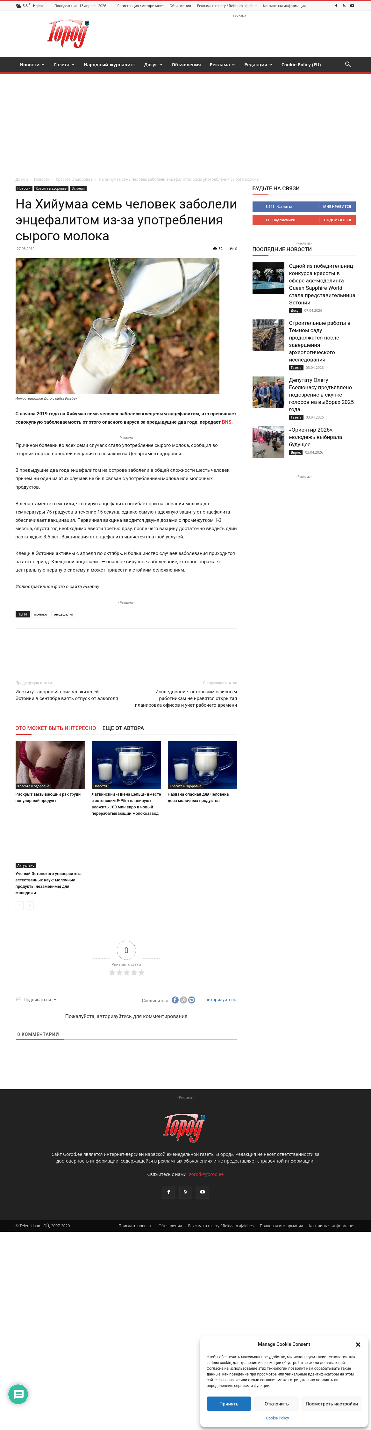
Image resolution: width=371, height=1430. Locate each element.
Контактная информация (284, 5)
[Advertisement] (186, 121)
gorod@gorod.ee (206, 1174)
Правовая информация (281, 1226)
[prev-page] (20, 905)
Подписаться (337, 219)
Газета (64, 65)
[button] (358, 1344)
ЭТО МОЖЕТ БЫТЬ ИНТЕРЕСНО (56, 728)
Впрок (296, 452)
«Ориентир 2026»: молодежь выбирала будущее (315, 437)
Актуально (26, 865)
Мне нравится (337, 206)
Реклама (222, 65)
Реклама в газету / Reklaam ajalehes (227, 5)
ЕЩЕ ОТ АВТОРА (123, 728)
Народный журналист (109, 65)
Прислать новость (135, 1226)
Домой (22, 179)
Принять (229, 1404)
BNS (226, 422)
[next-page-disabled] (30, 905)
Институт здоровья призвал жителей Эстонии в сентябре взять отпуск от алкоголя (67, 695)
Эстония (78, 188)
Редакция (258, 65)
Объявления (180, 5)
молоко (40, 614)
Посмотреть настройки (332, 1404)
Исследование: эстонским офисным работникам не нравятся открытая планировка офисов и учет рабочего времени (186, 698)
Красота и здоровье (74, 179)
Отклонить (277, 1404)
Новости (32, 65)
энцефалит (64, 614)
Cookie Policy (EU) (301, 65)
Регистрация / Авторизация (140, 5)
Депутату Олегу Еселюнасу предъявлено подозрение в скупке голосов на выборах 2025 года (321, 394)
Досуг (153, 65)
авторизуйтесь (220, 999)
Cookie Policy (277, 1418)
